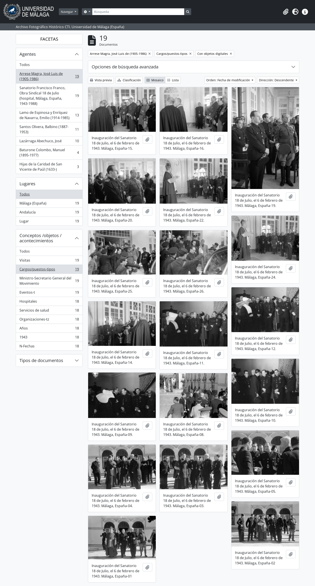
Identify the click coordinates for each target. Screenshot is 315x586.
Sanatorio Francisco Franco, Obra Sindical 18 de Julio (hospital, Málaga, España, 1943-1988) (49, 95)
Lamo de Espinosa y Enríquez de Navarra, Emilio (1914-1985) (49, 115)
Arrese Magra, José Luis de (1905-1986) (49, 76)
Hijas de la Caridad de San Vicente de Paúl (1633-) (49, 167)
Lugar (49, 221)
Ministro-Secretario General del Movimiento (49, 281)
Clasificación (129, 80)
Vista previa (101, 80)
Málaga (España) (49, 204)
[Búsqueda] (138, 11)
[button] (285, 12)
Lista (173, 80)
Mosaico (155, 80)
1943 (49, 338)
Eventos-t (49, 293)
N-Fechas (49, 346)
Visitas (49, 261)
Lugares (27, 184)
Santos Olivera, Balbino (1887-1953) (49, 129)
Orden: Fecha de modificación (228, 80)
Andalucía (49, 213)
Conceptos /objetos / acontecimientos (40, 238)
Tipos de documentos (41, 360)
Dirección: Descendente (277, 80)
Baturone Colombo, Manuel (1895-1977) (49, 152)
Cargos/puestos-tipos (49, 270)
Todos (24, 64)
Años (49, 329)
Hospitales (49, 302)
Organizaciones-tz (49, 320)
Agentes (27, 54)
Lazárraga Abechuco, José (49, 142)
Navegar (67, 12)
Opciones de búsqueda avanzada (125, 67)
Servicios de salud (49, 311)
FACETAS (49, 39)
